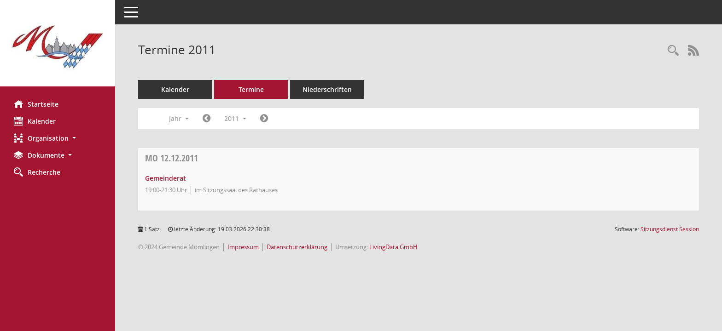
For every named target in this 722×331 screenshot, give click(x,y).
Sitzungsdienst (669, 229)
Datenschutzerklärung (297, 247)
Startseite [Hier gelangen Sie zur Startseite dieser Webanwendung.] (36, 103)
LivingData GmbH (393, 247)
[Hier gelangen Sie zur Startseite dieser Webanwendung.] (57, 46)
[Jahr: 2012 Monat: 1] (264, 118)
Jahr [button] (179, 118)
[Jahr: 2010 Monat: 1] (206, 118)
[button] (57, 138)
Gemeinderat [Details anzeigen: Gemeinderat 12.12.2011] (165, 178)
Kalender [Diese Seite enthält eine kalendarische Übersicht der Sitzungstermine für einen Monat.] (35, 121)
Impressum (243, 247)
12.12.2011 (171, 158)
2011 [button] (235, 118)
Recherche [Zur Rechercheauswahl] (37, 172)
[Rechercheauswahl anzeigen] (673, 50)
